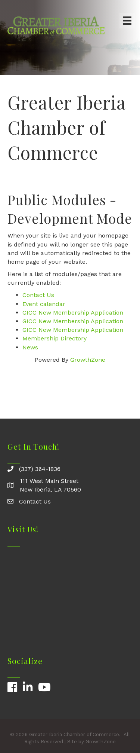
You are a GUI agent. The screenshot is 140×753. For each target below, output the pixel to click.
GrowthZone (87, 359)
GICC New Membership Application (72, 312)
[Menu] (127, 20)
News (30, 347)
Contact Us (38, 295)
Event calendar (43, 303)
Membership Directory (54, 338)
